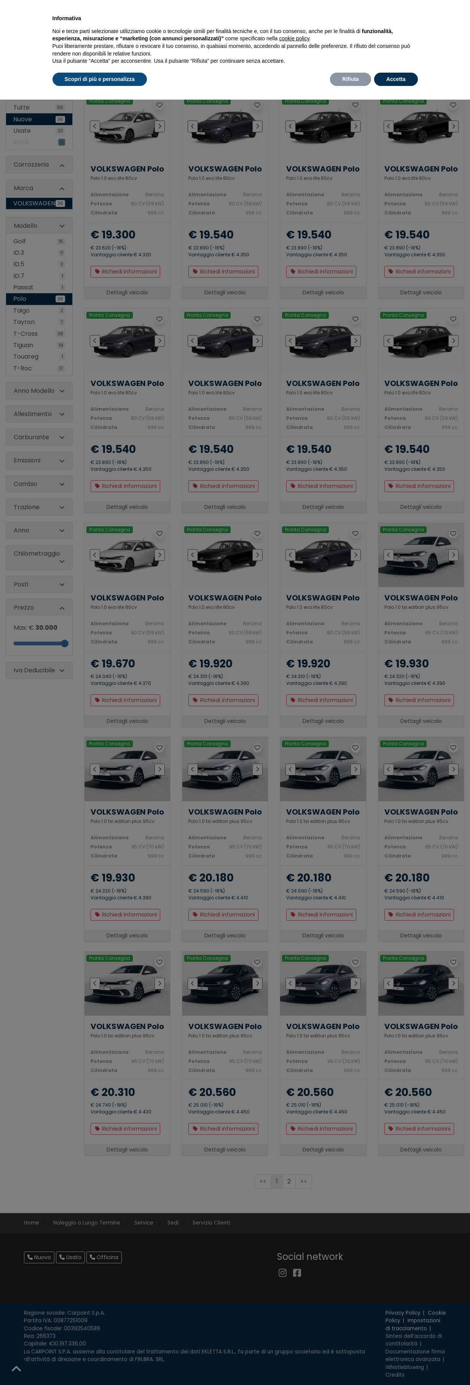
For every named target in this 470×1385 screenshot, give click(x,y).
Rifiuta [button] (350, 79)
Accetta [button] (396, 79)
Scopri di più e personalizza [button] (100, 79)
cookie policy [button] (294, 38)
